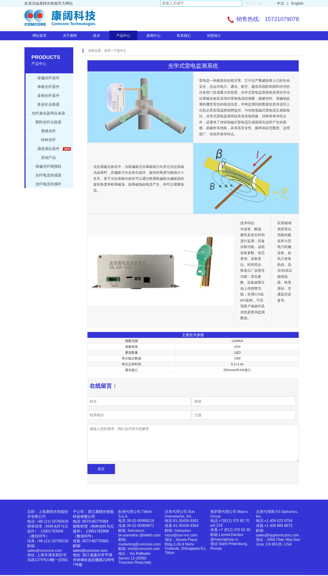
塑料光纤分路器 (48, 122)
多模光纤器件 (48, 96)
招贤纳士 (214, 35)
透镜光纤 (48, 131)
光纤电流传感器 (48, 175)
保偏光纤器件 (48, 78)
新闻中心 (154, 35)
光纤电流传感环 (48, 184)
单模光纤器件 (48, 87)
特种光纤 (48, 140)
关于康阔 (70, 35)
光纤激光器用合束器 (48, 113)
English (296, 3)
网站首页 (40, 35)
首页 (108, 50)
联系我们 (184, 35)
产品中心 (123, 35)
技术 (96, 35)
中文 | (282, 3)
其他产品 (48, 157)
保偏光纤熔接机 (48, 166)
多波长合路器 (48, 104)
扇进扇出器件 (53, 149)
